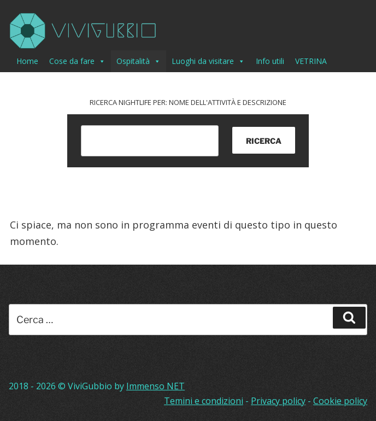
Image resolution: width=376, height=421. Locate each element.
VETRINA (311, 61)
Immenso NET (155, 386)
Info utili (270, 61)
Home (27, 61)
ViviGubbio (90, 386)
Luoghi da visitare (208, 61)
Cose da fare (77, 61)
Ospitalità (138, 61)
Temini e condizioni (203, 401)
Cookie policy (340, 401)
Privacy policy (278, 401)
